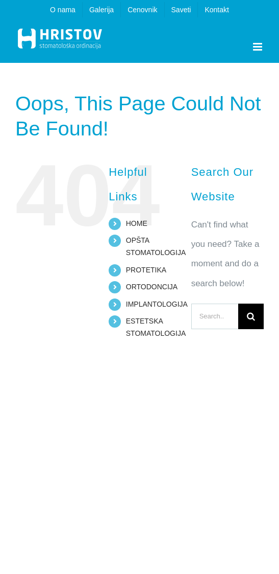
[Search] (251, 316)
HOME (136, 223)
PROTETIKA (146, 270)
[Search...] (214, 316)
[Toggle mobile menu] (258, 46)
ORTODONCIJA (151, 287)
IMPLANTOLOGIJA (157, 304)
